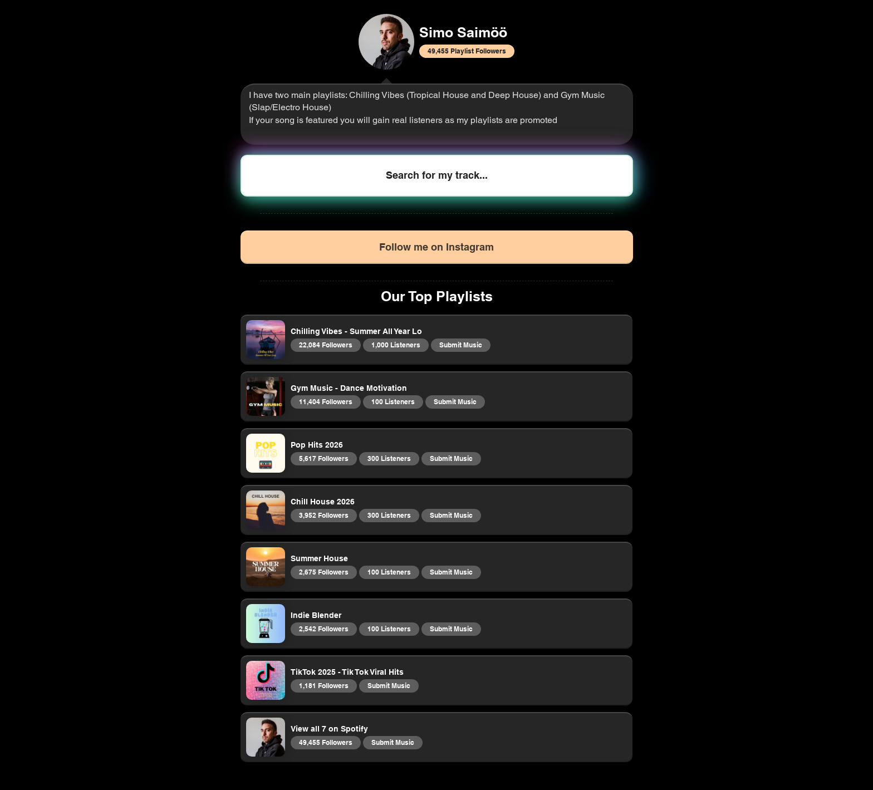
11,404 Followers (325, 401)
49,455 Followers (325, 742)
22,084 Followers (325, 344)
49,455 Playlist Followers (466, 50)
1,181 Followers (323, 685)
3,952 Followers (323, 515)
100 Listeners (393, 401)
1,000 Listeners (395, 344)
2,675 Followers (323, 571)
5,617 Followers (323, 458)
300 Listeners (389, 458)
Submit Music (460, 344)
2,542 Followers (323, 628)
